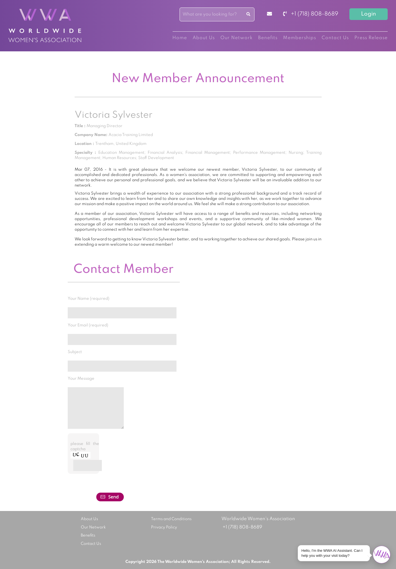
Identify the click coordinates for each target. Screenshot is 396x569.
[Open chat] (381, 554)
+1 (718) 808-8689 (310, 14)
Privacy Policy (164, 527)
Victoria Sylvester (113, 115)
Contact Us (335, 38)
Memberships (299, 38)
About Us (204, 38)
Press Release (371, 38)
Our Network (236, 38)
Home (179, 38)
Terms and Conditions (171, 519)
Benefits (268, 38)
